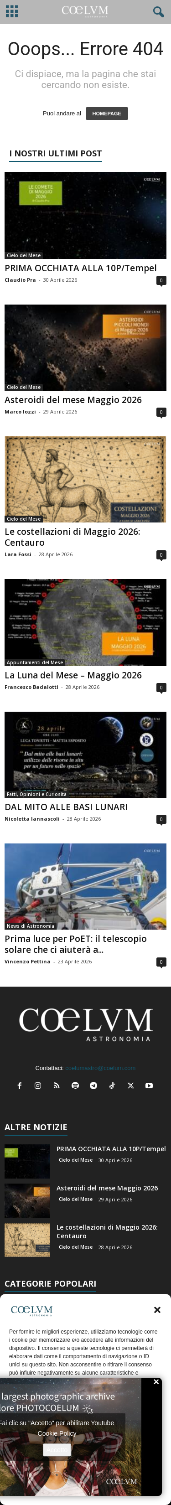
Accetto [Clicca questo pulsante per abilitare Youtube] (57, 1449)
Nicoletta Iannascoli (32, 818)
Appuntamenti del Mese (35, 662)
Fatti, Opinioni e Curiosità (37, 794)
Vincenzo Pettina (28, 961)
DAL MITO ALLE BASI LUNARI (66, 807)
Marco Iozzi (20, 411)
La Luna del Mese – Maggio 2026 (73, 675)
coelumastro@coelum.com (100, 1068)
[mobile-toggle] (12, 12)
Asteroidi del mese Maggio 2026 (73, 400)
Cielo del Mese (24, 255)
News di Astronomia (30, 926)
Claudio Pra (20, 279)
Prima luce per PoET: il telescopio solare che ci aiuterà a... (76, 944)
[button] (157, 1309)
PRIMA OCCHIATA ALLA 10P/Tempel (81, 268)
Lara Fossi (18, 554)
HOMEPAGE (107, 113)
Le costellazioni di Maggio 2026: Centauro (72, 537)
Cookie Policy (57, 1433)
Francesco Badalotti (31, 686)
